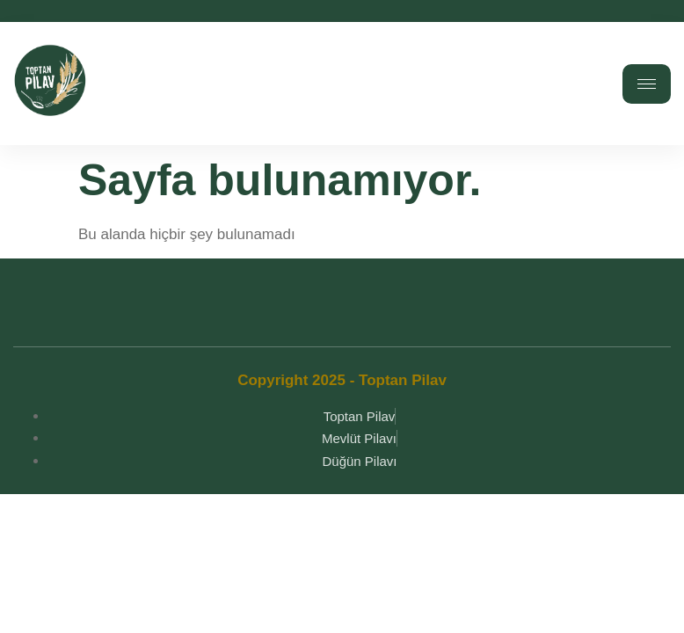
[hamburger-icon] (646, 84)
